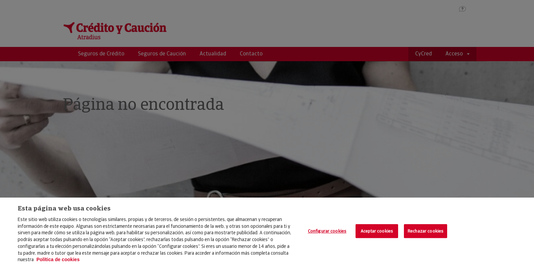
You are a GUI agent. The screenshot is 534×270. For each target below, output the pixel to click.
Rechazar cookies (425, 231)
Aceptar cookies (377, 231)
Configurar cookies (327, 231)
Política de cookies (58, 259)
